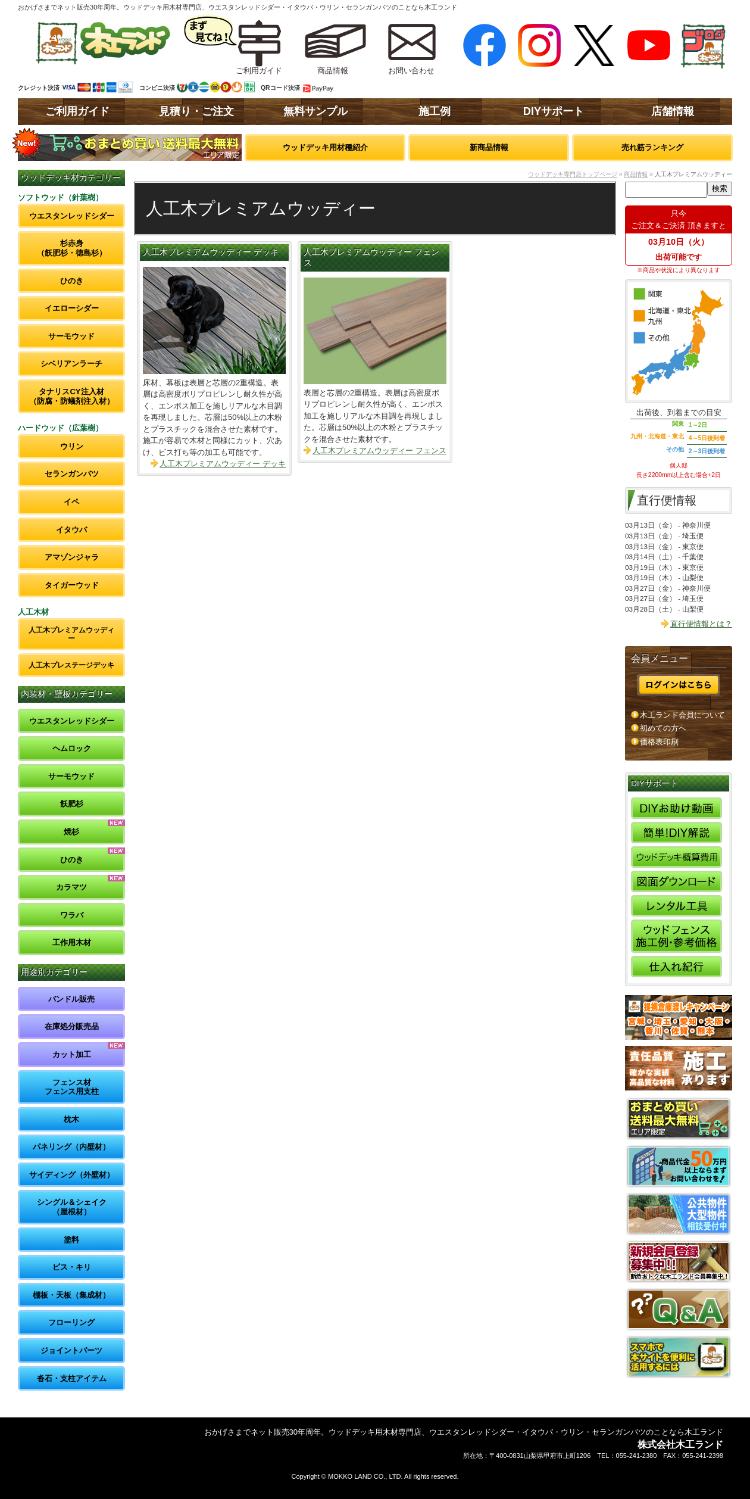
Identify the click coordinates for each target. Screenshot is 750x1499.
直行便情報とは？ (701, 623)
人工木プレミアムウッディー (71, 634)
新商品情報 (489, 147)
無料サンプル (315, 111)
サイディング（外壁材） (71, 1174)
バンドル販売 (71, 999)
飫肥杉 (71, 803)
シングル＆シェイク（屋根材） (72, 1207)
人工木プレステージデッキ (71, 665)
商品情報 (636, 174)
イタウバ (71, 529)
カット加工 (71, 1054)
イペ (71, 501)
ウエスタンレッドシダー (71, 215)
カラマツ (71, 887)
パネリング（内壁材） (71, 1146)
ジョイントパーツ (71, 1350)
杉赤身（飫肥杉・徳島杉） (72, 248)
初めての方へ (663, 728)
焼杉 (71, 831)
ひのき (71, 280)
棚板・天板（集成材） (71, 1295)
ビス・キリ (71, 1267)
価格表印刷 (659, 741)
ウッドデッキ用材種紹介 (325, 147)
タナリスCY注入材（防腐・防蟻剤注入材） (71, 396)
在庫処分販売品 (72, 1026)
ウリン (71, 446)
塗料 (71, 1239)
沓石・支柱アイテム (72, 1378)
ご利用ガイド (77, 111)
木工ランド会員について (682, 714)
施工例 (434, 111)
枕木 (71, 1119)
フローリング (71, 1322)
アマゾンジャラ (72, 557)
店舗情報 (672, 111)
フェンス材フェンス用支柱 (72, 1087)
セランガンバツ (72, 473)
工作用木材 (71, 942)
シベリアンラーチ (71, 363)
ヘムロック (71, 748)
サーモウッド (71, 336)
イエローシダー (72, 308)
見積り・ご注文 (196, 111)
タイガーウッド (72, 585)
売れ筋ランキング (652, 147)
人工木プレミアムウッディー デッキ (211, 252)
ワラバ (71, 915)
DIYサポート (553, 111)
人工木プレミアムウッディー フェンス (379, 450)
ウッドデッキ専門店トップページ (572, 174)
